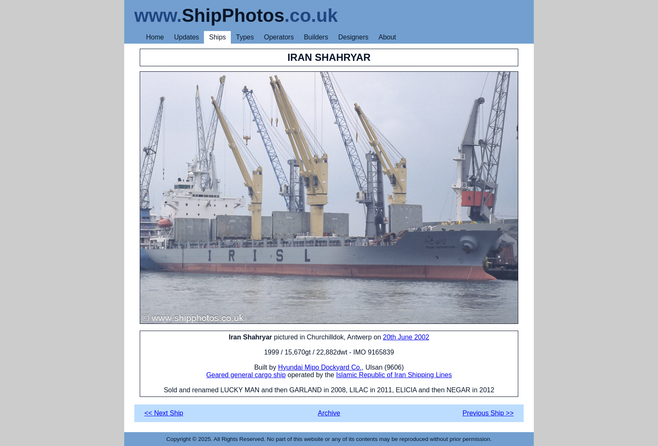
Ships (217, 37)
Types (245, 37)
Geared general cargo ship (245, 374)
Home (155, 37)
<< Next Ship (163, 413)
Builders (316, 37)
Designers (353, 37)
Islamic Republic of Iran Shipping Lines (394, 374)
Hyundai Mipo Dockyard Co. (320, 367)
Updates (186, 37)
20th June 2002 (406, 337)
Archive (329, 413)
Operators (279, 37)
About (387, 37)
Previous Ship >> (488, 413)
